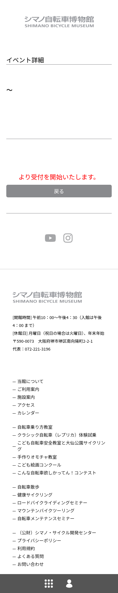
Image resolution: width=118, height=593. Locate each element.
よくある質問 (30, 556)
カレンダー (28, 413)
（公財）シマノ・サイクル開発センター (56, 532)
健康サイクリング (35, 494)
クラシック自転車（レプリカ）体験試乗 (57, 435)
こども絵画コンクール (39, 465)
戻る (59, 191)
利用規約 (26, 548)
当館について (30, 381)
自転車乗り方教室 (35, 427)
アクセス (26, 405)
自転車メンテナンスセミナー (46, 518)
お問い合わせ (30, 564)
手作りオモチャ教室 (37, 457)
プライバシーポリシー (39, 540)
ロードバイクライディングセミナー (52, 502)
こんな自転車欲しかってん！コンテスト (56, 472)
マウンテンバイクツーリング (46, 510)
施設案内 (26, 397)
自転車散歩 (28, 487)
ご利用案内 (28, 389)
